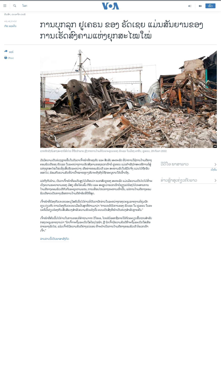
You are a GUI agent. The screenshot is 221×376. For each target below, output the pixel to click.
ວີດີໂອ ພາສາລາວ (189, 164)
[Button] (8, 52)
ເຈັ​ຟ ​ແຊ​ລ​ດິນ (10, 26)
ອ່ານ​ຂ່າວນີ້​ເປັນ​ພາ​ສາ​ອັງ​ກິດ (54, 239)
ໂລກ (24, 6)
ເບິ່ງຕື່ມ (214, 170)
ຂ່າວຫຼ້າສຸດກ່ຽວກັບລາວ (189, 180)
